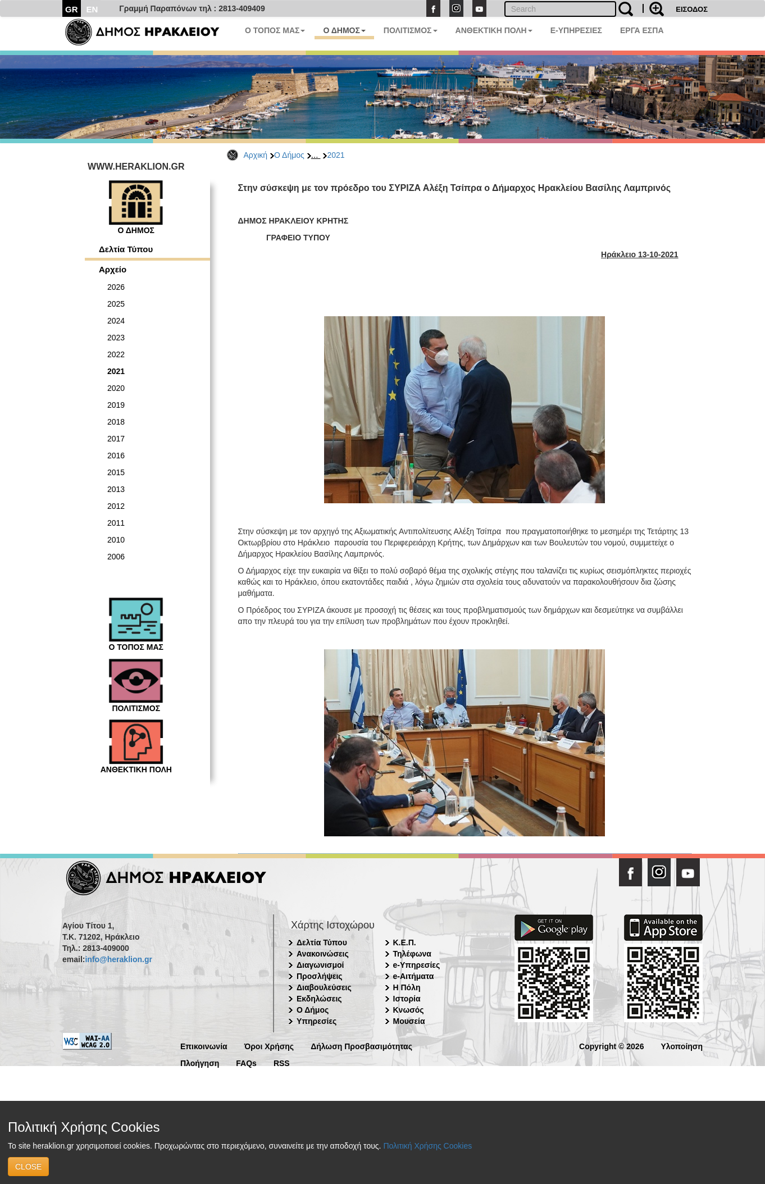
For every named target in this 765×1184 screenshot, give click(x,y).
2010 (116, 539)
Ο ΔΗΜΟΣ (344, 30)
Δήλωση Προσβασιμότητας (361, 1045)
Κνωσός (408, 1009)
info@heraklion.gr (118, 959)
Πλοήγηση (199, 1062)
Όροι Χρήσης (269, 1045)
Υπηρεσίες (316, 1021)
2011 (116, 522)
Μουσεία (409, 1021)
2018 (116, 421)
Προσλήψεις (320, 976)
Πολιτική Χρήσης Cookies (427, 1145)
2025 (116, 303)
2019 (116, 404)
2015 (116, 472)
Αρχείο (112, 269)
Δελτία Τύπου (126, 249)
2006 (116, 556)
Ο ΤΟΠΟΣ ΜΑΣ (275, 30)
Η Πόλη (407, 987)
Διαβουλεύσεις (324, 987)
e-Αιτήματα (413, 976)
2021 (335, 155)
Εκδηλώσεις (319, 998)
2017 (116, 438)
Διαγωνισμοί (320, 964)
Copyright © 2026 (611, 1045)
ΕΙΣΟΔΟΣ (692, 9)
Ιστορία (407, 998)
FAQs (246, 1062)
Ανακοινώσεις (323, 953)
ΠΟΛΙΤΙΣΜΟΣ (411, 30)
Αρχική (256, 155)
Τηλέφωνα (412, 953)
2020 (116, 388)
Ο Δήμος (289, 155)
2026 (116, 287)
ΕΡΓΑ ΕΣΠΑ (642, 30)
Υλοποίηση (682, 1045)
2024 (116, 320)
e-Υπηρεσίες (416, 964)
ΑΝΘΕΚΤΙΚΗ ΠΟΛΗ (494, 30)
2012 (116, 506)
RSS (282, 1062)
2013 (116, 489)
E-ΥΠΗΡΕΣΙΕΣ (576, 30)
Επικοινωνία (203, 1045)
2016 (116, 455)
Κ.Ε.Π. (404, 942)
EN (92, 9)
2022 (116, 354)
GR (71, 9)
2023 (116, 337)
